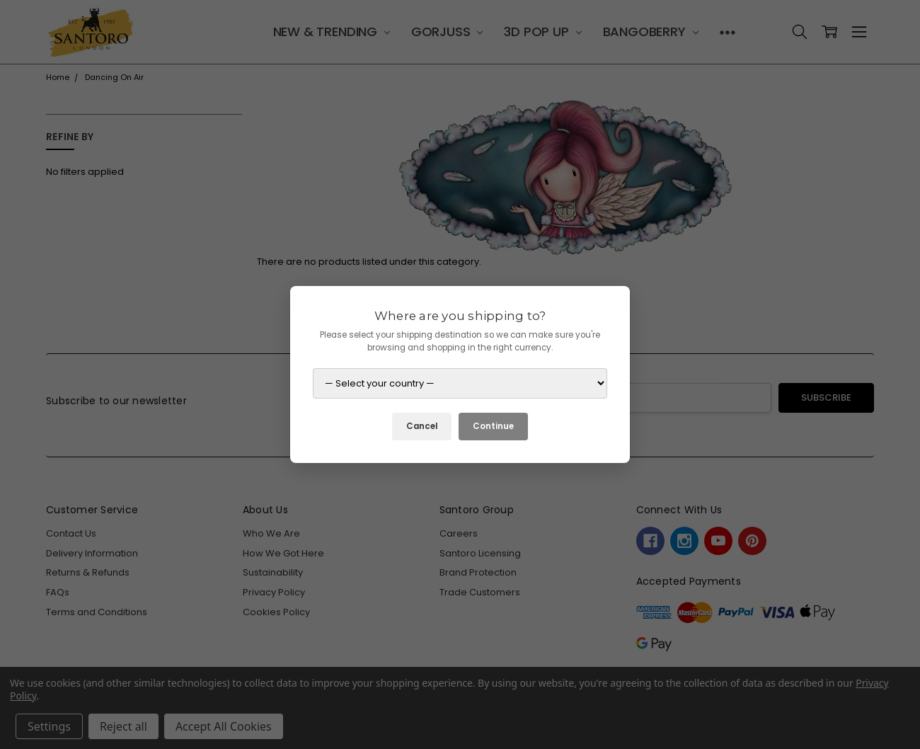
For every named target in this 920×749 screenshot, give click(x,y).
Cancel (421, 426)
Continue (493, 426)
